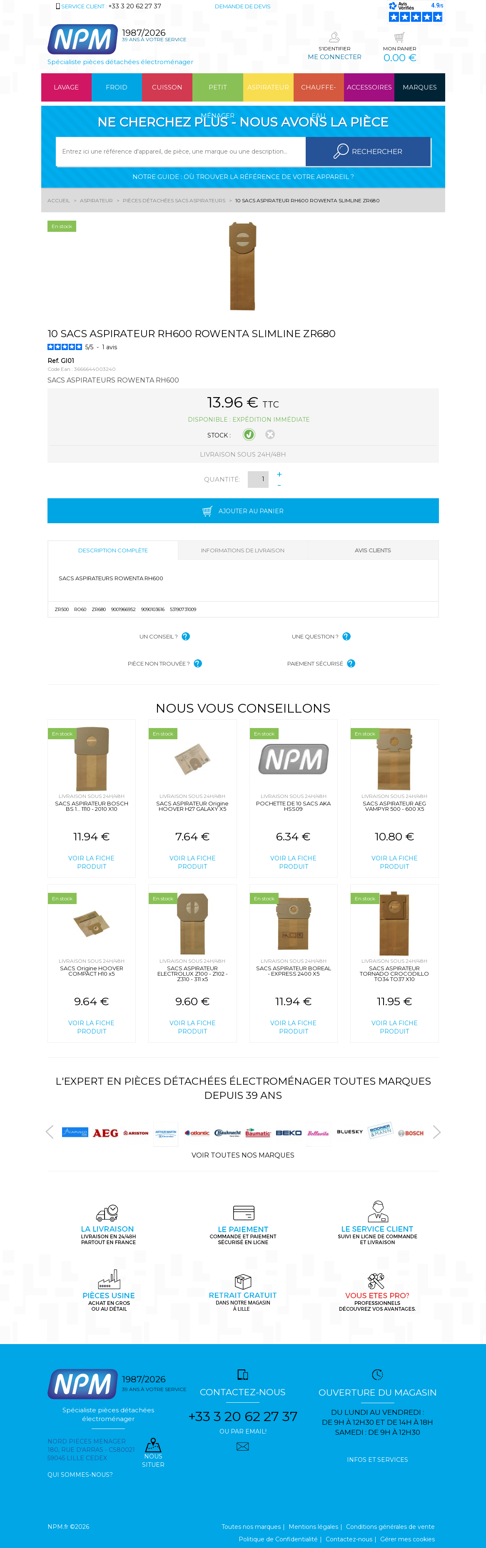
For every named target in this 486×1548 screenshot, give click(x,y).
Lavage (66, 87)
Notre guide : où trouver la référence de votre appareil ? (243, 177)
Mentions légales (313, 1527)
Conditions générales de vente (390, 1527)
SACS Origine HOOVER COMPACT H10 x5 (91, 971)
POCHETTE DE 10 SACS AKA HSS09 (293, 806)
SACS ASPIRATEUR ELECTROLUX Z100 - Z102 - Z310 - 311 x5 (192, 973)
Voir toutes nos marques (243, 1155)
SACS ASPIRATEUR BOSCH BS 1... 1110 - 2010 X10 (91, 806)
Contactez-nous (349, 1539)
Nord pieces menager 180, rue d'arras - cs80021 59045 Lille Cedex (91, 1450)
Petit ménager (217, 92)
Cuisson (167, 87)
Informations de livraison (242, 550)
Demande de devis (243, 6)
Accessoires (369, 87)
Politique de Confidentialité (278, 1539)
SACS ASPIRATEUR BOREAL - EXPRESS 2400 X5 (293, 971)
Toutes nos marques (251, 1527)
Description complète (113, 550)
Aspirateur (268, 87)
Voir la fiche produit (91, 862)
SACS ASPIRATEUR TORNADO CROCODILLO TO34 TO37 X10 (394, 973)
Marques (420, 87)
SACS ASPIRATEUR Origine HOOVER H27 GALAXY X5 (192, 806)
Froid (116, 87)
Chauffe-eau (318, 92)
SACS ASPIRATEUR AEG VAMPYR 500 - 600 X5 (394, 806)
